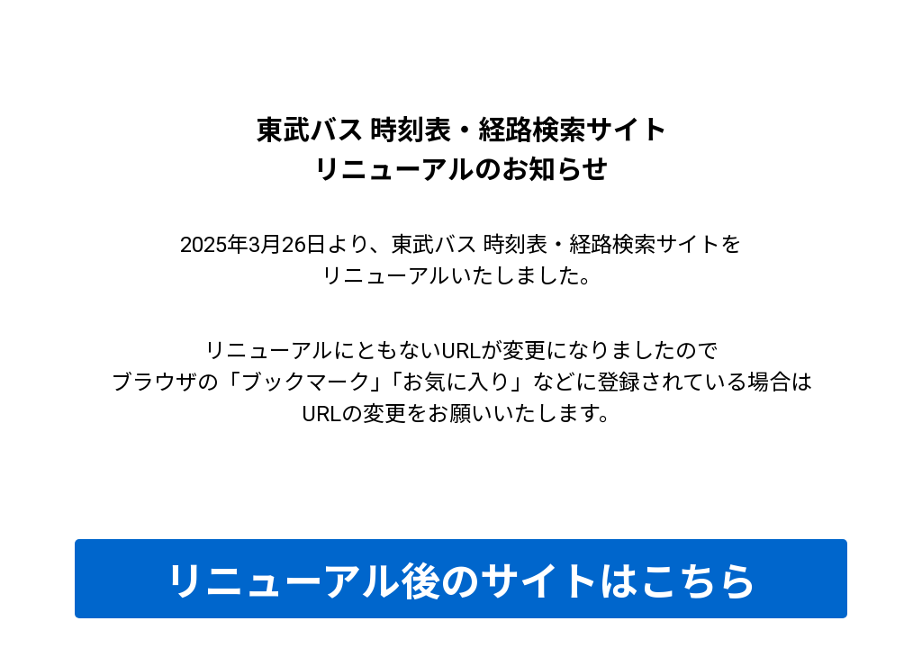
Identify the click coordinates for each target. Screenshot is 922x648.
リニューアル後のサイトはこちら (461, 582)
